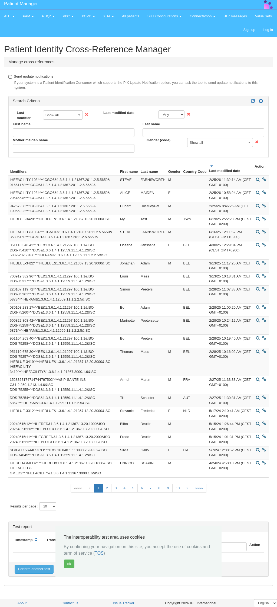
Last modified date (118, 113)
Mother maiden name (30, 140)
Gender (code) (158, 140)
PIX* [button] (68, 16)
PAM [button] (28, 16)
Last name (151, 124)
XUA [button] (108, 16)
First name (22, 124)
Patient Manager (21, 3)
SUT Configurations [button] (164, 16)
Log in (268, 30)
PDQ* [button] (48, 16)
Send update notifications (138, 82)
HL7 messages (235, 16)
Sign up (249, 30)
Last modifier (24, 115)
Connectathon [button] (202, 16)
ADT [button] (9, 16)
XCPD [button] (88, 16)
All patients (130, 16)
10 (178, 488)
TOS (99, 553)
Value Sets (263, 16)
